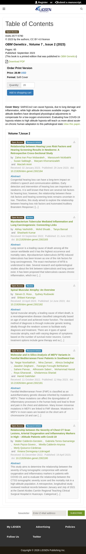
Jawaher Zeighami (23, 366)
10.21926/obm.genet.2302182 (27, 304)
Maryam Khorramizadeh (47, 161)
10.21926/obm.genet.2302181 (27, 383)
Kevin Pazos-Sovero (25, 444)
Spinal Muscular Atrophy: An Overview (33, 290)
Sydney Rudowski (44, 294)
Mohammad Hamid (65, 369)
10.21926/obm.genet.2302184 (27, 171)
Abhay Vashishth (24, 229)
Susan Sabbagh (22, 161)
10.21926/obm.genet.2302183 (32, 239)
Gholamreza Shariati (45, 372)
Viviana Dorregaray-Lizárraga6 (33, 451)
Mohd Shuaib (43, 229)
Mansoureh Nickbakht (59, 157)
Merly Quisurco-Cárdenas (27, 448)
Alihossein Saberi (42, 369)
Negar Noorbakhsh (25, 362)
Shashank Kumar (26, 232)
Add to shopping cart (20, 92)
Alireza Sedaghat (64, 362)
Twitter (37, 536)
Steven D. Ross (23, 294)
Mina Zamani (45, 362)
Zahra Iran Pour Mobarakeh (30, 157)
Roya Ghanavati (22, 372)
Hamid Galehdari (26, 376)
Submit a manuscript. (68, 2)
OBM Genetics (68, 56)
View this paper (72, 124)
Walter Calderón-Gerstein (28, 441)
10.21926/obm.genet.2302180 (32, 458)
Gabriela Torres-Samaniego (60, 441)
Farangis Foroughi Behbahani (52, 366)
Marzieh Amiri (24, 164)
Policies (70, 526)
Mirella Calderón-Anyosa (52, 444)
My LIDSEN (14, 526)
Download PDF (17, 61)
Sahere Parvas (22, 369)
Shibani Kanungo (26, 297)
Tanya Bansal (60, 229)
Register (41, 2)
